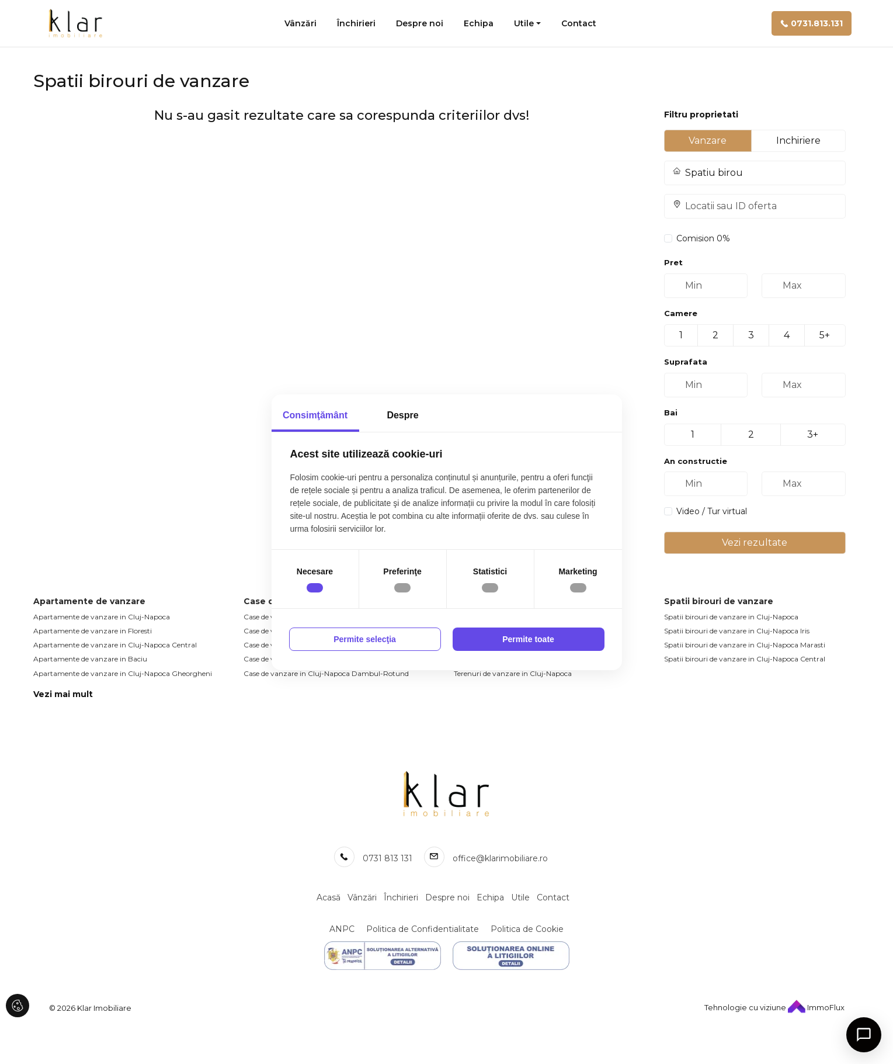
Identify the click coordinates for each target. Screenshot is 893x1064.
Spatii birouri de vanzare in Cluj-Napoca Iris (736, 630)
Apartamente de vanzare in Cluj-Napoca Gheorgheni (122, 673)
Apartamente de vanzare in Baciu (90, 658)
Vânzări (300, 23)
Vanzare (708, 140)
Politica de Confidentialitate (422, 929)
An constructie (695, 461)
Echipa (479, 23)
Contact (578, 23)
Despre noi (419, 23)
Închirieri (356, 23)
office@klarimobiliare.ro (500, 858)
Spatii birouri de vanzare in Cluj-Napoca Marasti (744, 644)
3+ (812, 434)
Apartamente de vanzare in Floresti (92, 630)
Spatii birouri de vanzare (718, 601)
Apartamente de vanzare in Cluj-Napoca (101, 616)
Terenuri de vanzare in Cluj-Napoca (513, 673)
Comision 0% (703, 238)
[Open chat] (863, 1034)
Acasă (328, 897)
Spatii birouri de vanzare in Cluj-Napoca (731, 616)
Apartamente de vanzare (89, 601)
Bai (670, 412)
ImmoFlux (816, 1007)
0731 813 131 (387, 858)
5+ (824, 335)
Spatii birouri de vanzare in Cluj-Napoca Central (744, 658)
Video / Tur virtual (711, 511)
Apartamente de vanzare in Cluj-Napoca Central (115, 644)
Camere (680, 313)
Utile (524, 23)
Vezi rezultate (754, 542)
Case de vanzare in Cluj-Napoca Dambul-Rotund (326, 673)
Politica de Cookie (527, 929)
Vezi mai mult (63, 694)
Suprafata (685, 361)
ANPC (342, 929)
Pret (673, 262)
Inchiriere (798, 140)
